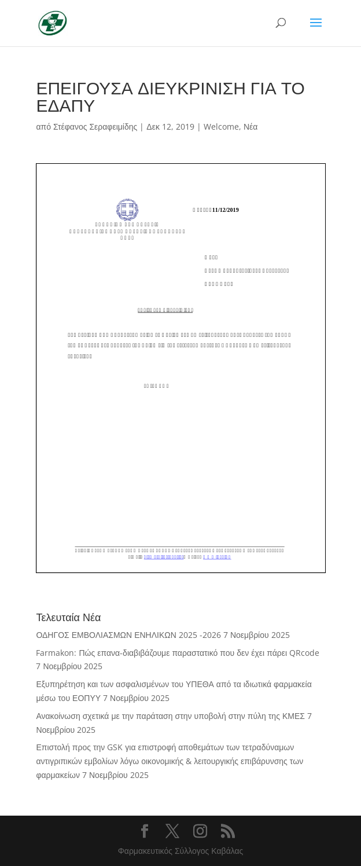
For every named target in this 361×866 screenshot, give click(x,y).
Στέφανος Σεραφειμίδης (95, 126)
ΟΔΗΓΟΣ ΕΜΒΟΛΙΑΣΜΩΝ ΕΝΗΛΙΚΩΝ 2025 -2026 (128, 634)
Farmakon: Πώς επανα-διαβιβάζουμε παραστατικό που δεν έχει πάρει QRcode (177, 652)
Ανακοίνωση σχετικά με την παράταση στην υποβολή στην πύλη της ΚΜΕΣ (170, 715)
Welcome (221, 126)
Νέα (250, 126)
